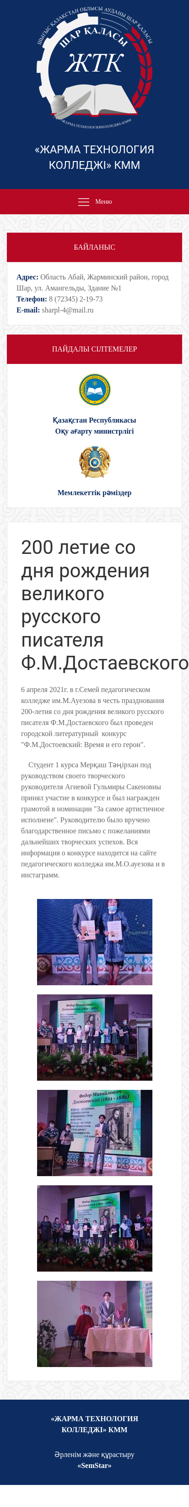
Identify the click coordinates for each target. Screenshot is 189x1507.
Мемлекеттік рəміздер (95, 493)
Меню (94, 202)
